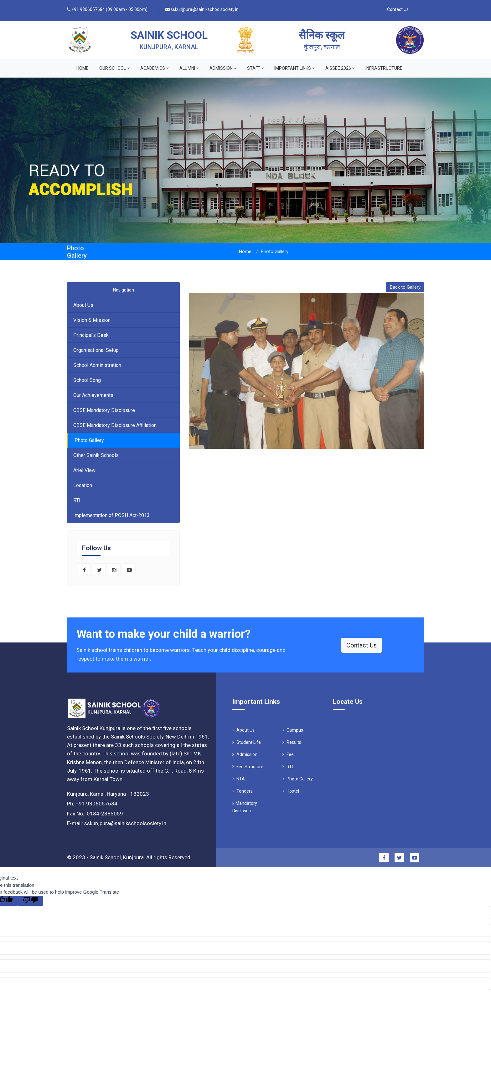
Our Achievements (93, 395)
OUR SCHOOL (114, 68)
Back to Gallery (405, 287)
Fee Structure (247, 766)
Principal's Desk (91, 335)
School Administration (97, 365)
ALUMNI (189, 68)
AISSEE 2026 (340, 68)
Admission (244, 754)
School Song (87, 380)
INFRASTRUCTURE (383, 68)
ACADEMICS (154, 68)
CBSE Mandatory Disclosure (104, 410)
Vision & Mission (92, 320)
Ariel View (84, 470)
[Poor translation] (30, 901)
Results (291, 742)
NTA (238, 778)
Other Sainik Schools (96, 455)
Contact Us (398, 9)
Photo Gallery (89, 440)
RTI (76, 500)
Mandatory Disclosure (244, 807)
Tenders (242, 791)
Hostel (290, 791)
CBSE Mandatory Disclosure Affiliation (115, 425)
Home (82, 68)
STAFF (255, 68)
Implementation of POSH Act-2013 (111, 515)
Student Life (246, 742)
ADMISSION (222, 68)
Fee (288, 754)
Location (82, 485)
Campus (292, 730)
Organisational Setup (96, 350)
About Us (83, 305)
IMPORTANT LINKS (294, 68)
